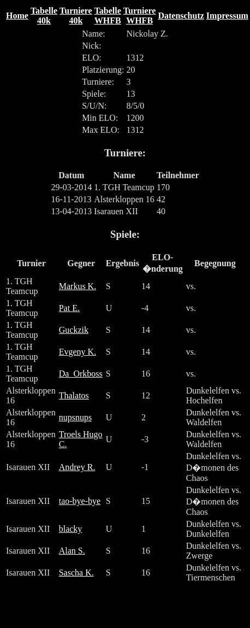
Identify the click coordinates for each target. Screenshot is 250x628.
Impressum (227, 15)
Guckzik (73, 329)
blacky (70, 528)
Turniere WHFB (139, 15)
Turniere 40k (75, 15)
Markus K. (77, 286)
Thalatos (74, 395)
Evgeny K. (77, 351)
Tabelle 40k (44, 15)
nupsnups (75, 417)
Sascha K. (76, 572)
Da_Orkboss (81, 373)
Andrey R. (77, 467)
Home (17, 15)
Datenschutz (181, 15)
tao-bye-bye (79, 501)
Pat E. (69, 308)
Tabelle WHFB (107, 15)
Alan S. (72, 550)
